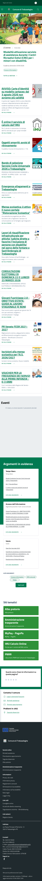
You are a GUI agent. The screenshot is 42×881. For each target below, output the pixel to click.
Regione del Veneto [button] (7, 3)
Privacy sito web (8, 778)
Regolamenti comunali (10, 784)
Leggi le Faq (6, 796)
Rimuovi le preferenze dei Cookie (12, 873)
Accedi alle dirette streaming (12, 806)
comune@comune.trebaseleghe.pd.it (19, 844)
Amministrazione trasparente (12, 770)
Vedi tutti (21, 585)
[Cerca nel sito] (38, 9)
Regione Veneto (8, 817)
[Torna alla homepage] (21, 741)
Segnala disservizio (9, 759)
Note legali (6, 793)
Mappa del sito (7, 868)
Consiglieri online (8, 803)
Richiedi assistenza (9, 753)
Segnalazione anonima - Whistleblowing (15, 809)
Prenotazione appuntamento (12, 756)
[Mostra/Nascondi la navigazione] (2, 9)
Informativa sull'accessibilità (11, 790)
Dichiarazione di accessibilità (11, 787)
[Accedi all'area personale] (36, 3)
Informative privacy (9, 781)
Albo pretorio (7, 762)
